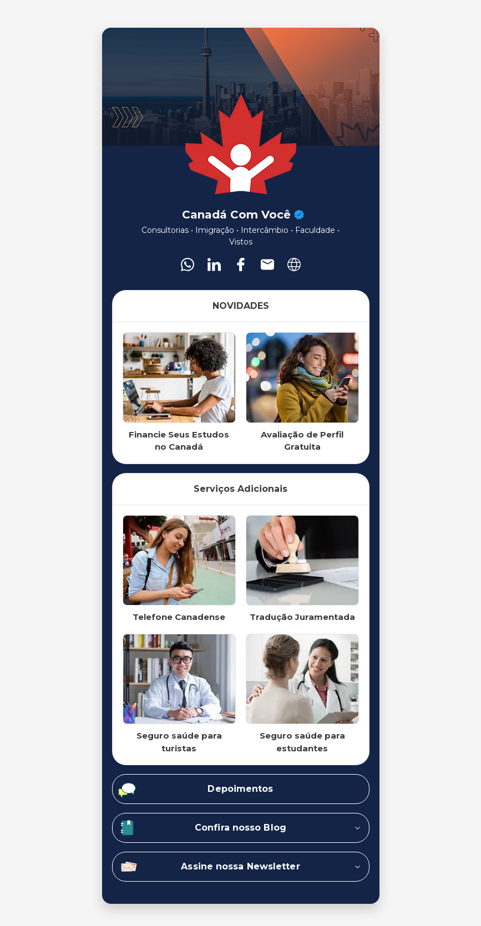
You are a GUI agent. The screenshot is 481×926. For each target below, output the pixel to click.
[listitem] (187, 264)
